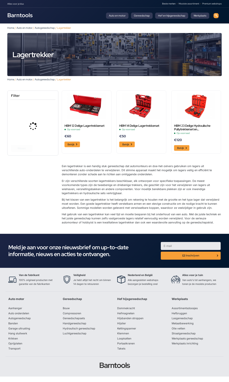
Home (10, 27)
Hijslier (121, 328)
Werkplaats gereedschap (187, 343)
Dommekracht (126, 313)
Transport (14, 354)
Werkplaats (200, 15)
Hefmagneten (125, 318)
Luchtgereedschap (74, 338)
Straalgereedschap (184, 338)
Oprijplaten (15, 349)
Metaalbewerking (183, 328)
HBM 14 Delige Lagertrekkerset (139, 130)
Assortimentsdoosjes (185, 313)
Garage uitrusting (19, 333)
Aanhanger (15, 313)
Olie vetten (178, 333)
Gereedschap (142, 15)
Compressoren (72, 318)
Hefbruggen (179, 318)
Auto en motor (117, 15)
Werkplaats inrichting (185, 349)
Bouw (66, 313)
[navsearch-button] (216, 15)
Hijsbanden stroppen (130, 323)
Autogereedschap (45, 27)
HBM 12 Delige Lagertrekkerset (84, 130)
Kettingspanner (126, 333)
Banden (13, 328)
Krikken (13, 343)
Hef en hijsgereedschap (171, 15)
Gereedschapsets (74, 323)
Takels (121, 354)
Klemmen (123, 338)
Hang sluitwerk (17, 338)
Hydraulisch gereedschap (79, 333)
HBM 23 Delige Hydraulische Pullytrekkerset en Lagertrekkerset (192, 132)
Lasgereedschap (182, 323)
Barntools (20, 15)
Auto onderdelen (19, 318)
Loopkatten (124, 343)
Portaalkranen (126, 349)
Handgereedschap (74, 328)
